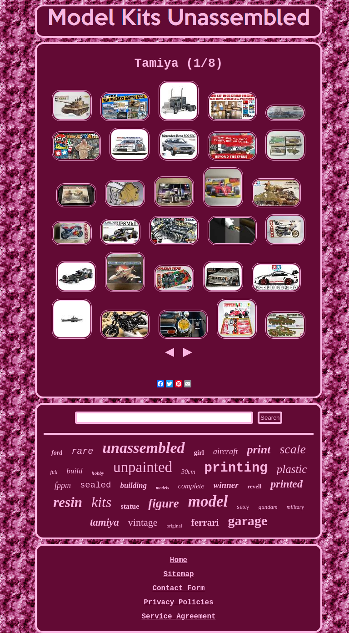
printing (236, 468)
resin (67, 502)
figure (163, 503)
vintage (143, 522)
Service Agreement (178, 617)
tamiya (104, 522)
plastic (292, 469)
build (75, 471)
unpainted (142, 467)
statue (129, 506)
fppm (63, 485)
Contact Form (178, 588)
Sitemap (178, 574)
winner (226, 485)
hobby (98, 473)
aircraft (225, 451)
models (162, 487)
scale (292, 449)
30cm (188, 471)
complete (191, 486)
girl (199, 452)
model (208, 501)
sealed (95, 485)
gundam (268, 506)
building (133, 485)
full (54, 472)
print (258, 449)
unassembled (143, 447)
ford (56, 452)
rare (82, 451)
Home (178, 560)
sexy (243, 506)
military (295, 507)
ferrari (205, 522)
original (174, 525)
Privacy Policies (179, 602)
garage (247, 520)
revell (255, 486)
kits (101, 502)
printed (286, 484)
